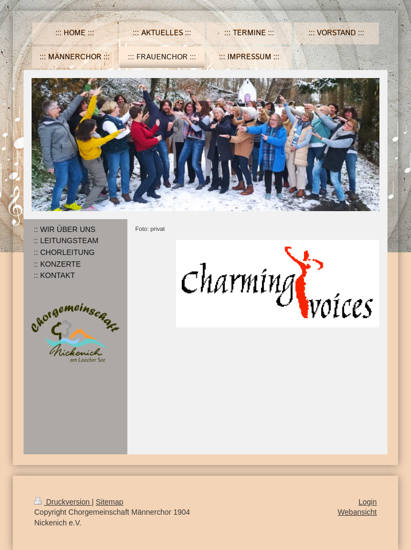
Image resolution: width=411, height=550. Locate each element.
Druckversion (63, 502)
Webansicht (357, 512)
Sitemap (109, 502)
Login (368, 502)
